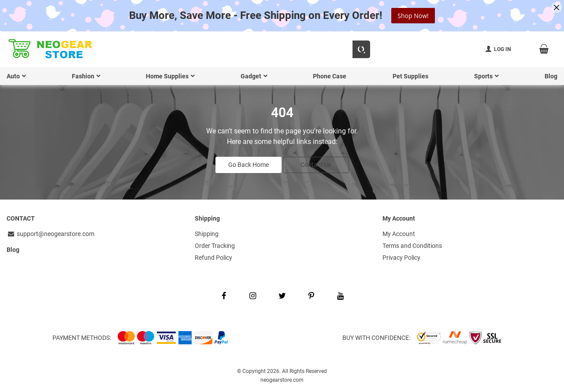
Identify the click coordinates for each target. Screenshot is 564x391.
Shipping (207, 232)
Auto (13, 76)
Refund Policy (213, 255)
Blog (551, 76)
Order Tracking (215, 244)
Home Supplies (167, 76)
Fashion (83, 76)
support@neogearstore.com (50, 232)
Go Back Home (248, 163)
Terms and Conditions (412, 244)
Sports (483, 76)
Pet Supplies (410, 76)
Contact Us (316, 163)
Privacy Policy (401, 255)
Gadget (251, 76)
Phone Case (329, 76)
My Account (398, 232)
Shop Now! (412, 15)
